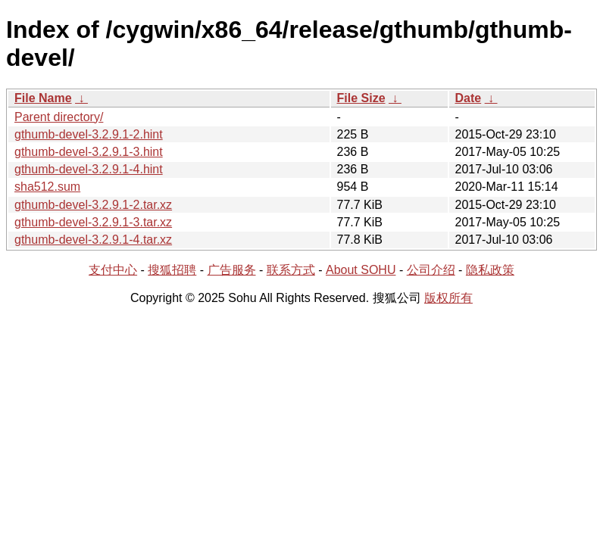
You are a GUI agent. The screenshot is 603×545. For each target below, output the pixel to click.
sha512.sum (47, 186)
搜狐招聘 (172, 269)
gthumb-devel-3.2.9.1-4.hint (88, 169)
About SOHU (360, 269)
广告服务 (232, 269)
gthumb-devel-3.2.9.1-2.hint (88, 134)
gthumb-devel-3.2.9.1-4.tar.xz (93, 239)
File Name (43, 98)
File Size (361, 98)
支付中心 (113, 269)
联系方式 (291, 269)
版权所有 (448, 297)
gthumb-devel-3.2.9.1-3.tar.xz (93, 222)
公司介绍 (431, 269)
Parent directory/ (58, 117)
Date (468, 98)
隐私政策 (490, 269)
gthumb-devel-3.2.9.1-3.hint (88, 151)
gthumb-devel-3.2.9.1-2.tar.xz (93, 204)
